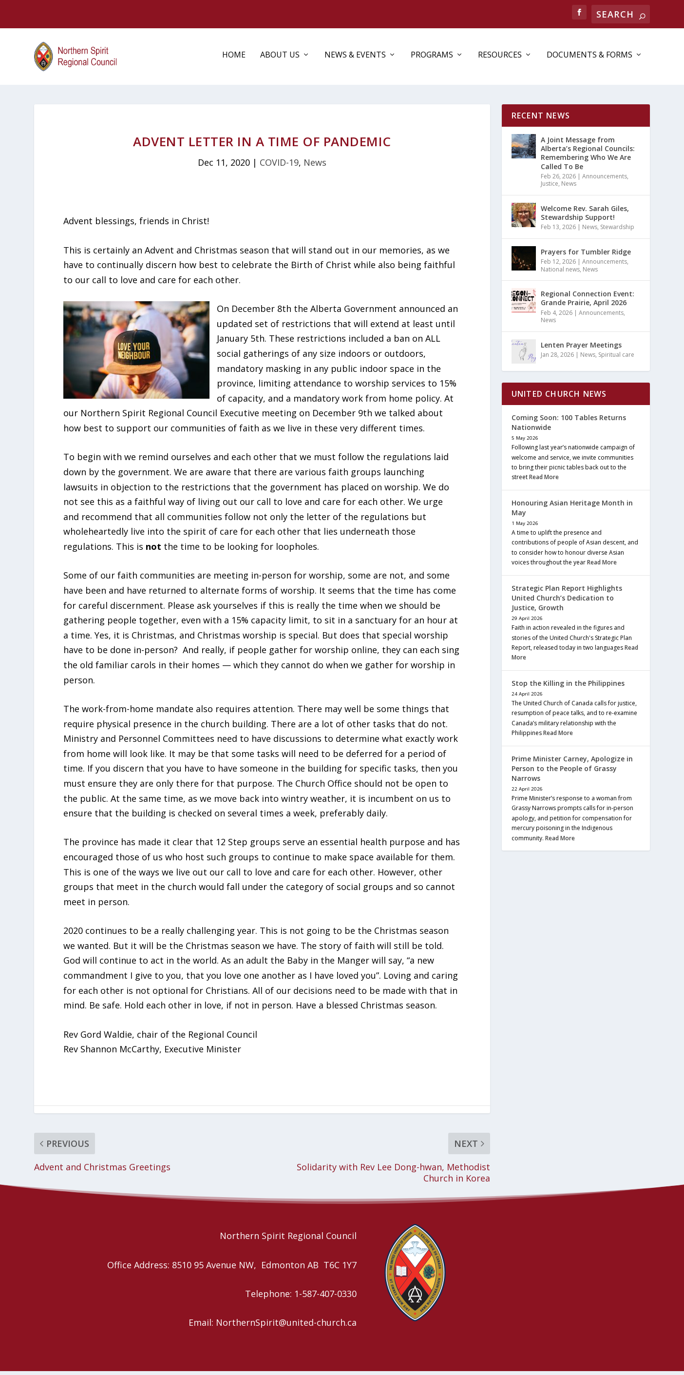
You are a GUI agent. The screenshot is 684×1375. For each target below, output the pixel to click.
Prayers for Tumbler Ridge (586, 255)
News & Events (355, 59)
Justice (549, 187)
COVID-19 (279, 166)
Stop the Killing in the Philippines (568, 687)
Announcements (604, 180)
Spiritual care (616, 358)
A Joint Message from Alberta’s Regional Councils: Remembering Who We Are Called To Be (588, 157)
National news (560, 273)
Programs (432, 59)
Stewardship (617, 231)
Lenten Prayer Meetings (581, 348)
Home (234, 59)
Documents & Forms (589, 59)
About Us (280, 59)
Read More (544, 481)
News (315, 166)
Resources (500, 59)
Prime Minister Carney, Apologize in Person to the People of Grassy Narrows (572, 772)
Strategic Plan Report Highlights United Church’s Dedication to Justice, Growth (567, 601)
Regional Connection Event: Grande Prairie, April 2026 (587, 302)
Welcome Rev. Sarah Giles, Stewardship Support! (585, 217)
